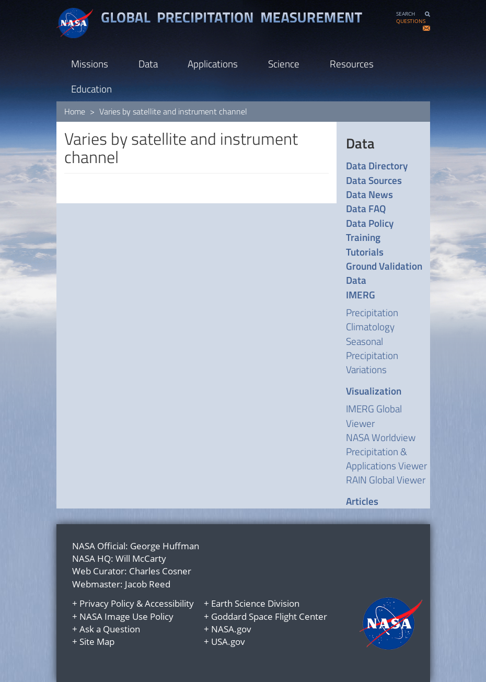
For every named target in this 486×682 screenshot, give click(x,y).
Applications (213, 63)
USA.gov (228, 641)
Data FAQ (366, 208)
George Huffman (164, 546)
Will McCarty (140, 558)
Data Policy (370, 223)
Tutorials (365, 252)
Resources (352, 63)
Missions (89, 63)
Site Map (96, 641)
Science (283, 63)
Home (74, 111)
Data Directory (377, 165)
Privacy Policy (106, 603)
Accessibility (169, 603)
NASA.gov (231, 629)
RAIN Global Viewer (385, 479)
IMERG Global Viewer (374, 415)
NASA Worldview (380, 437)
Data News (369, 194)
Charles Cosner (160, 571)
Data (148, 63)
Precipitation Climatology (372, 319)
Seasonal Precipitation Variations (372, 355)
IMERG (360, 294)
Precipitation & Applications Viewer (386, 458)
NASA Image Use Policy (126, 616)
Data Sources (374, 180)
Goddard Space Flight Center (269, 616)
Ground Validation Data (384, 273)
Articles (362, 501)
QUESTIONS (410, 21)
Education (91, 88)
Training (363, 237)
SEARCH (405, 13)
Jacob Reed (147, 584)
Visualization (373, 391)
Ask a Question (109, 629)
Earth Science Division (255, 603)
